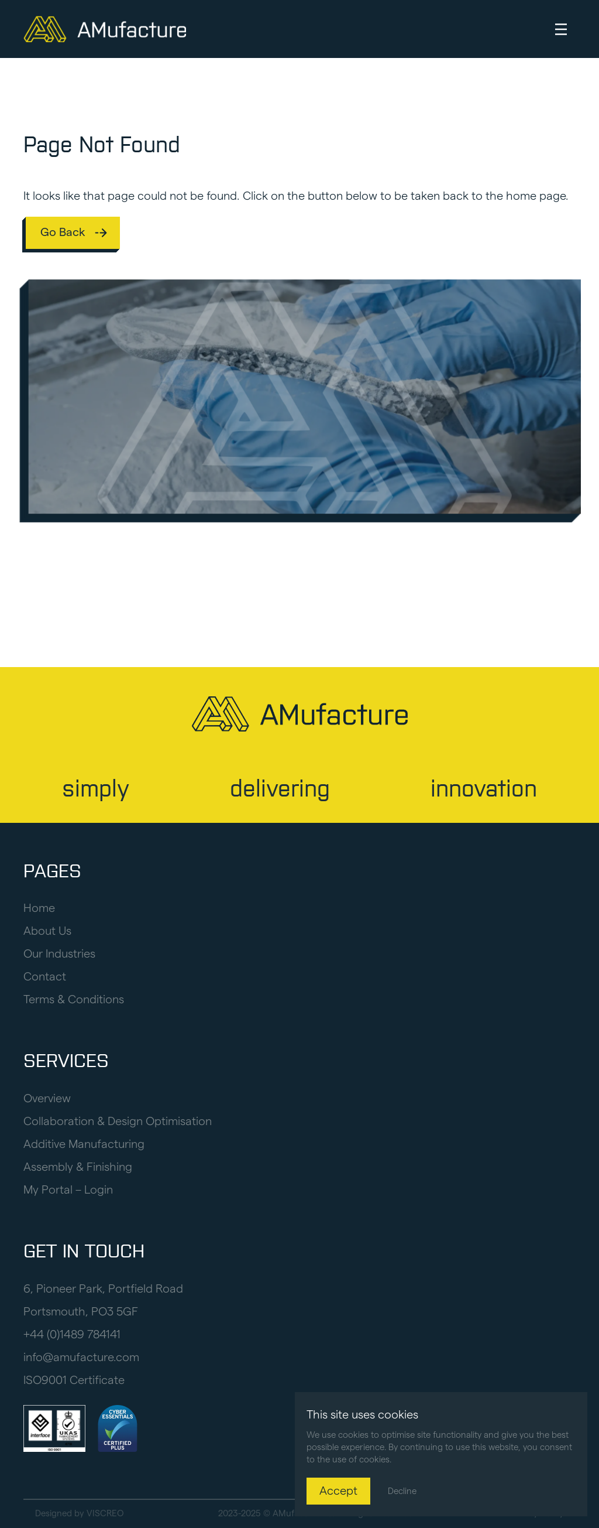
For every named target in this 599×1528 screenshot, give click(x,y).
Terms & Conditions (73, 1000)
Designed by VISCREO (79, 1513)
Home (39, 908)
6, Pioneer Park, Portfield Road (103, 1289)
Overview (47, 1099)
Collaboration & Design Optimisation (117, 1121)
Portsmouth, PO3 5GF (80, 1312)
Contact (44, 977)
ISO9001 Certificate (74, 1380)
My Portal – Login (68, 1190)
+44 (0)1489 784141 (72, 1335)
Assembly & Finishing (77, 1167)
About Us (47, 931)
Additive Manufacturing (83, 1144)
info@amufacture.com (81, 1357)
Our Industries (59, 954)
